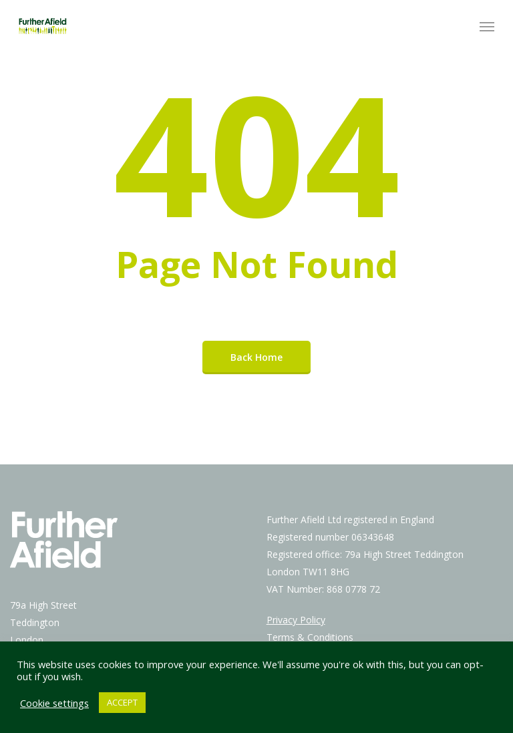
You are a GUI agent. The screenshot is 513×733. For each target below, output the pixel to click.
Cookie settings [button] (54, 703)
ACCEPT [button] (122, 702)
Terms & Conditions (310, 637)
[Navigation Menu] (487, 26)
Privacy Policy (296, 619)
